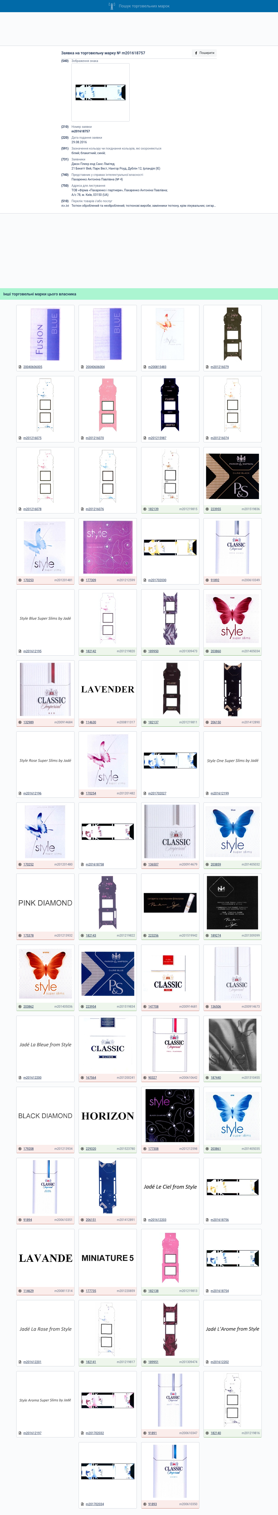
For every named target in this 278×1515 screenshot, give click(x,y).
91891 (150, 1433)
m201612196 (29, 793)
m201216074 (217, 438)
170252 (26, 864)
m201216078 (29, 509)
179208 (26, 1149)
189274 (213, 935)
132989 (26, 722)
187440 (213, 1078)
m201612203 (154, 1220)
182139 (151, 509)
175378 (26, 935)
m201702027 (154, 793)
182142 (88, 651)
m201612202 (217, 1362)
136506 (213, 1007)
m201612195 (29, 651)
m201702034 (92, 1504)
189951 (151, 1362)
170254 (88, 793)
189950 (151, 651)
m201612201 (29, 1362)
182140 (213, 1433)
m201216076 (92, 509)
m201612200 (29, 1078)
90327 (150, 1078)
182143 (88, 935)
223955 (213, 509)
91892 (212, 580)
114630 (88, 722)
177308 (151, 1149)
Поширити (204, 53)
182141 (88, 1362)
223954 (88, 1007)
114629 (26, 1291)
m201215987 (154, 438)
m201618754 (217, 1291)
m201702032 (92, 1433)
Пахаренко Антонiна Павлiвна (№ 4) (97, 179)
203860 (213, 651)
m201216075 (29, 438)
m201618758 (92, 864)
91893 (150, 1504)
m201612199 (217, 793)
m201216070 (92, 438)
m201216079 (217, 367)
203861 (213, 1149)
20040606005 (30, 367)
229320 (88, 1149)
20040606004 (93, 367)
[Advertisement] (139, 29)
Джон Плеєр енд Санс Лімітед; (93, 164)
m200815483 (154, 367)
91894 (25, 1220)
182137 (151, 722)
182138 (151, 1291)
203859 (213, 864)
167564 (88, 1078)
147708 (151, 1007)
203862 (26, 1007)
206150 (213, 722)
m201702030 (154, 580)
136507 (151, 864)
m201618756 (217, 1220)
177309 (88, 580)
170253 (26, 580)
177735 (88, 1291)
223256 (151, 935)
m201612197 (29, 1433)
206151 (88, 1220)
